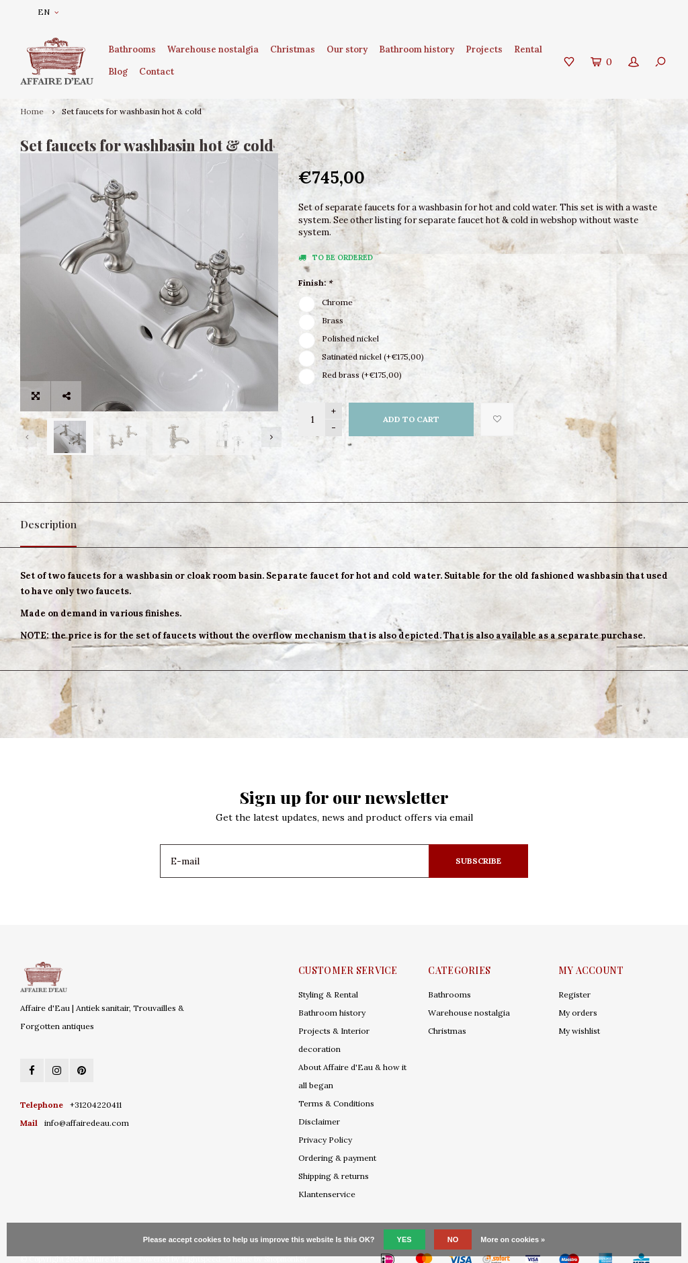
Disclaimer (319, 1105)
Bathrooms (132, 49)
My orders (577, 996)
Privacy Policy (325, 1123)
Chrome (337, 302)
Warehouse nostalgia (213, 49)
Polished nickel (350, 338)
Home (32, 111)
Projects (484, 49)
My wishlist (579, 1015)
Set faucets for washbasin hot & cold (132, 111)
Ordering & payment (337, 1142)
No (453, 1239)
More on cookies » (512, 1239)
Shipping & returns (333, 1160)
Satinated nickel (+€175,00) (373, 357)
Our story (347, 49)
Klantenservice (326, 1178)
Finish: (315, 283)
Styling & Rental (328, 978)
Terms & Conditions (336, 1087)
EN (48, 12)
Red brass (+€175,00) (362, 375)
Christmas (292, 49)
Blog (118, 71)
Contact (156, 71)
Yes (404, 1239)
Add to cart (411, 419)
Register (574, 978)
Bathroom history (416, 49)
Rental (528, 49)
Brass (332, 320)
